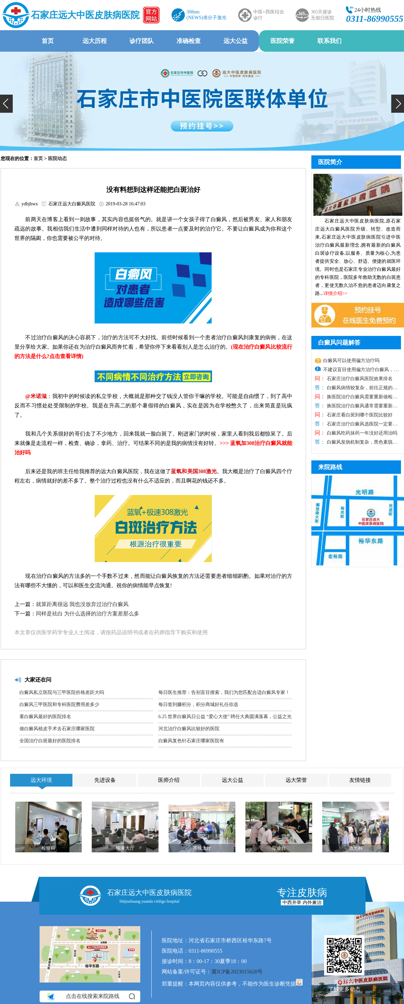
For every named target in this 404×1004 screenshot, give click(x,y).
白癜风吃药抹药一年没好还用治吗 (361, 433)
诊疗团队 (142, 41)
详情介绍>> (335, 293)
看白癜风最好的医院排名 (45, 716)
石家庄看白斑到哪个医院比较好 (359, 414)
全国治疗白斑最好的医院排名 (50, 740)
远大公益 (235, 41)
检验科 (48, 848)
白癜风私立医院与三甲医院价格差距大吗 (61, 692)
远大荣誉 (296, 780)
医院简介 (330, 162)
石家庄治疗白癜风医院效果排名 (359, 378)
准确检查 (188, 41)
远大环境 (41, 780)
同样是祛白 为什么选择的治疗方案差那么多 (87, 613)
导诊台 (279, 848)
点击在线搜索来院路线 (90, 996)
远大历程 (95, 41)
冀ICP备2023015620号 (237, 971)
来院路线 (330, 467)
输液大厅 (125, 848)
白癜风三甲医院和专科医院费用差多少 (59, 704)
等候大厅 (202, 848)
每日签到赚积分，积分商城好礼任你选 (198, 704)
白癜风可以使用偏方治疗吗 (351, 360)
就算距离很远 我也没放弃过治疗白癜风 (82, 604)
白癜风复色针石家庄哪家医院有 (191, 740)
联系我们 (329, 41)
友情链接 (360, 780)
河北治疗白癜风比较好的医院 (188, 728)
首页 (48, 41)
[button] (6, 104)
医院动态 (57, 158)
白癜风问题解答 (339, 342)
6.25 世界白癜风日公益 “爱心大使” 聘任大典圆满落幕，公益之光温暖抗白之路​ (225, 718)
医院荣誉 (282, 41)
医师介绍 (169, 780)
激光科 (356, 848)
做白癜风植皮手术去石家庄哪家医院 (57, 728)
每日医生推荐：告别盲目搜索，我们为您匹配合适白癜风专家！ (224, 692)
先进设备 (105, 780)
